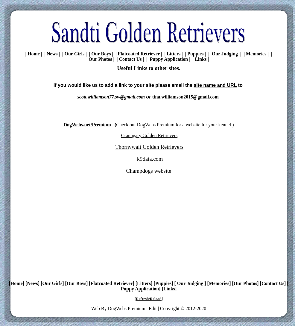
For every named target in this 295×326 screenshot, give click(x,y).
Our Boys (101, 53)
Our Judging (225, 53)
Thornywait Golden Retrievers (149, 147)
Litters (173, 53)
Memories (256, 53)
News (52, 53)
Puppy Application (168, 59)
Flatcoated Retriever (139, 53)
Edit (153, 308)
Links (200, 59)
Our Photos (100, 59)
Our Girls (74, 53)
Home (34, 53)
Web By (99, 308)
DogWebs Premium (126, 308)
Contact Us (130, 59)
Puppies (195, 53)
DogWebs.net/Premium (87, 124)
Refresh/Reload (149, 298)
